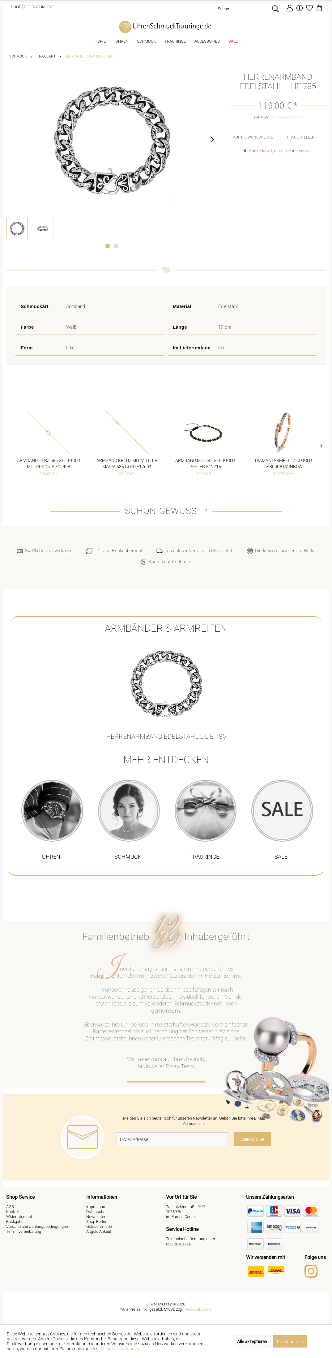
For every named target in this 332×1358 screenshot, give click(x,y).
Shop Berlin (96, 1221)
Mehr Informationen (120, 1348)
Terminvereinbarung (23, 1231)
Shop (16, 7)
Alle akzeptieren (252, 1341)
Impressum (96, 1206)
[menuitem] (249, 8)
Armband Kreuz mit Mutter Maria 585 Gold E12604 (126, 463)
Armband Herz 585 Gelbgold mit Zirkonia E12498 (48, 463)
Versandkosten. (198, 1309)
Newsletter (95, 1216)
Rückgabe (14, 1221)
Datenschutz (97, 1211)
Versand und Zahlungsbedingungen (37, 1226)
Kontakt (12, 1211)
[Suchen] (275, 8)
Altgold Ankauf (98, 1231)
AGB (10, 1206)
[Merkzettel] (309, 8)
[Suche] (243, 8)
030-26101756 (178, 1244)
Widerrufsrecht (19, 1216)
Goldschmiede (38, 7)
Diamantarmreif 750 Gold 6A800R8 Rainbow (283, 463)
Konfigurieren (290, 1341)
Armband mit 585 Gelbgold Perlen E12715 (205, 463)
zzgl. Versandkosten (286, 117)
